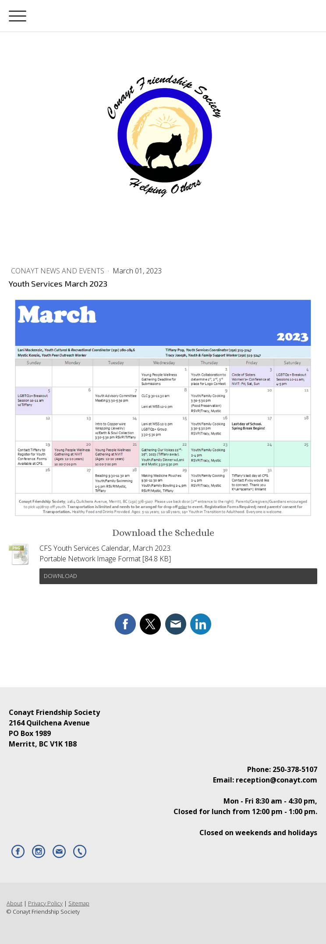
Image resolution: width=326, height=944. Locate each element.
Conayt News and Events (58, 271)
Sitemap (78, 903)
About (14, 903)
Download (60, 576)
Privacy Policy (45, 903)
